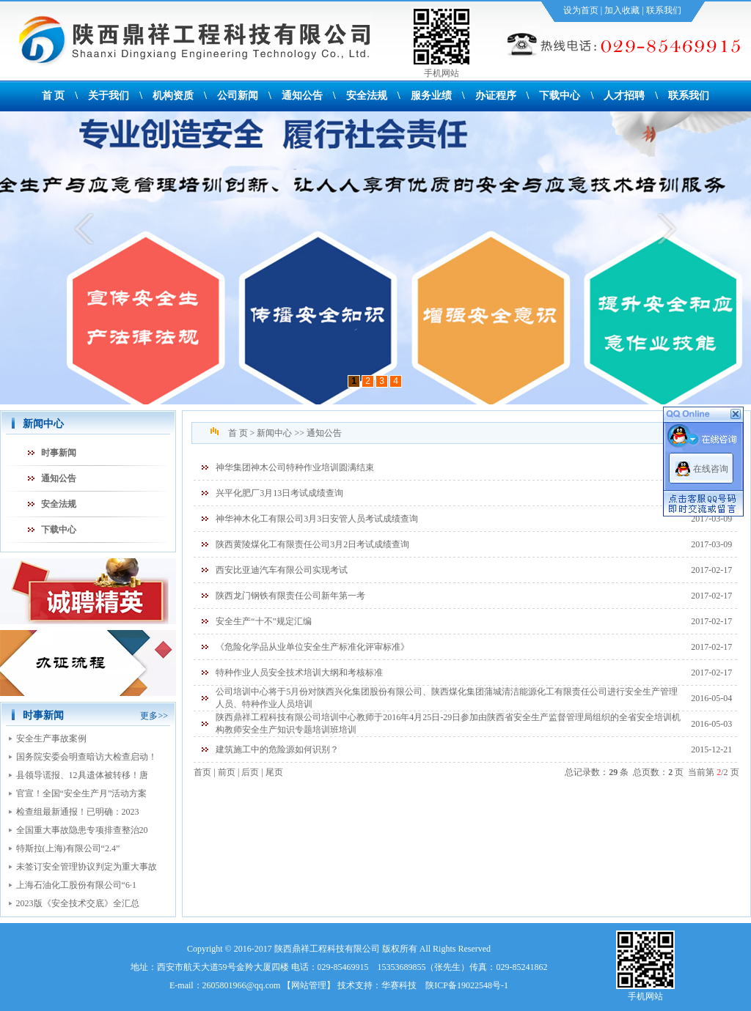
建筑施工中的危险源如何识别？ (277, 749)
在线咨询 (710, 469)
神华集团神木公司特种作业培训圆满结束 (295, 467)
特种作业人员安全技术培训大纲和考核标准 (299, 672)
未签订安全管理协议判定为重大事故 (86, 867)
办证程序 (495, 95)
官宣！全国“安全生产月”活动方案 (81, 793)
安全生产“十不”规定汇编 (264, 621)
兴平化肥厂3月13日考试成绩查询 (279, 493)
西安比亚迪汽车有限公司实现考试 (282, 570)
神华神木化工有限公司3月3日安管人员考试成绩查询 (317, 519)
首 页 (53, 95)
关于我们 (108, 95)
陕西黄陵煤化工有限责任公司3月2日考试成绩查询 (312, 544)
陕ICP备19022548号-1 (466, 985)
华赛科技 (399, 985)
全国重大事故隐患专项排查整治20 (82, 830)
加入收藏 (622, 10)
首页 (202, 772)
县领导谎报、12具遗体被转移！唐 (82, 775)
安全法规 (366, 95)
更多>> (154, 716)
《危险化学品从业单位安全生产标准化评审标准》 (312, 647)
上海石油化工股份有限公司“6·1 (76, 885)
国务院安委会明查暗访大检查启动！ (86, 757)
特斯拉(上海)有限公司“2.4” (68, 848)
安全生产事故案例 (51, 738)
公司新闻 (237, 95)
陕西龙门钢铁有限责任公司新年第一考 (290, 595)
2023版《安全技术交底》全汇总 (77, 903)
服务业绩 (431, 95)
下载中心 (559, 95)
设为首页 (580, 10)
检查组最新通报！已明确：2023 (77, 812)
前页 (226, 772)
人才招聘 (624, 95)
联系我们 (663, 10)
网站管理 (308, 985)
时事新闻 (58, 453)
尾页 (274, 772)
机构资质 (173, 95)
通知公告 (302, 95)
